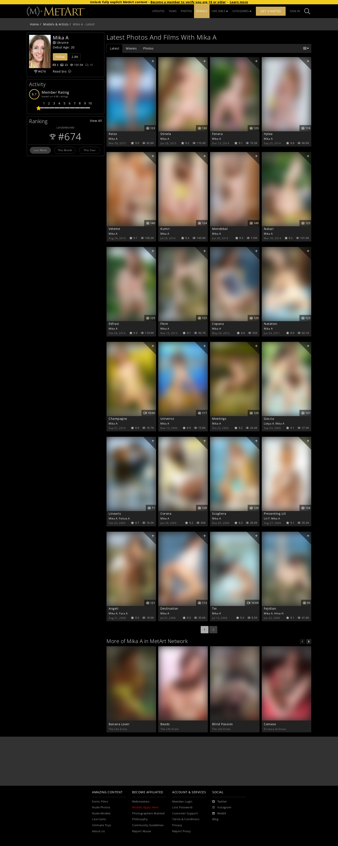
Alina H (279, 613)
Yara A (123, 613)
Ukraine (61, 42)
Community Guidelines (148, 825)
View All (96, 121)
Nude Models (101, 813)
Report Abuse (141, 831)
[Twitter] (219, 802)
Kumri (165, 229)
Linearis (115, 513)
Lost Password (182, 807)
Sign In (295, 11)
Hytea (268, 134)
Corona (165, 513)
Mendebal (220, 229)
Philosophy (140, 819)
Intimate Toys (101, 825)
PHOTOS (186, 11)
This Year (90, 150)
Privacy (177, 825)
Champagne (118, 419)
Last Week (40, 150)
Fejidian (270, 608)
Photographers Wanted (148, 813)
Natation (270, 324)
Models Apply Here (145, 807)
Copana (218, 324)
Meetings (219, 419)
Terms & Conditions (185, 819)
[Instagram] (221, 807)
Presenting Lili (275, 513)
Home (34, 24)
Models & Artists (56, 24)
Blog (215, 819)
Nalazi (269, 229)
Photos (148, 48)
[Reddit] (219, 813)
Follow (60, 57)
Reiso (113, 134)
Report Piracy (181, 831)
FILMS (173, 11)
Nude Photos (101, 807)
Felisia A (124, 518)
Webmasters (140, 801)
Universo (167, 419)
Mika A (113, 138)
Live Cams (99, 819)
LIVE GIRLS (220, 11)
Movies (131, 48)
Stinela (165, 134)
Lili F (267, 518)
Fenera (217, 134)
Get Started (270, 11)
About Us (98, 831)
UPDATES (158, 11)
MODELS (201, 11)
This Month (65, 150)
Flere (164, 324)
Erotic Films (100, 801)
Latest (114, 48)
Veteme (114, 229)
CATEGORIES (242, 11)
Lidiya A (269, 423)
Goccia (269, 419)
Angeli (113, 608)
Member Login (182, 801)
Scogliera (219, 513)
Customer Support (185, 813)
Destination (169, 608)
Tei (214, 608)
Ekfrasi (114, 324)
